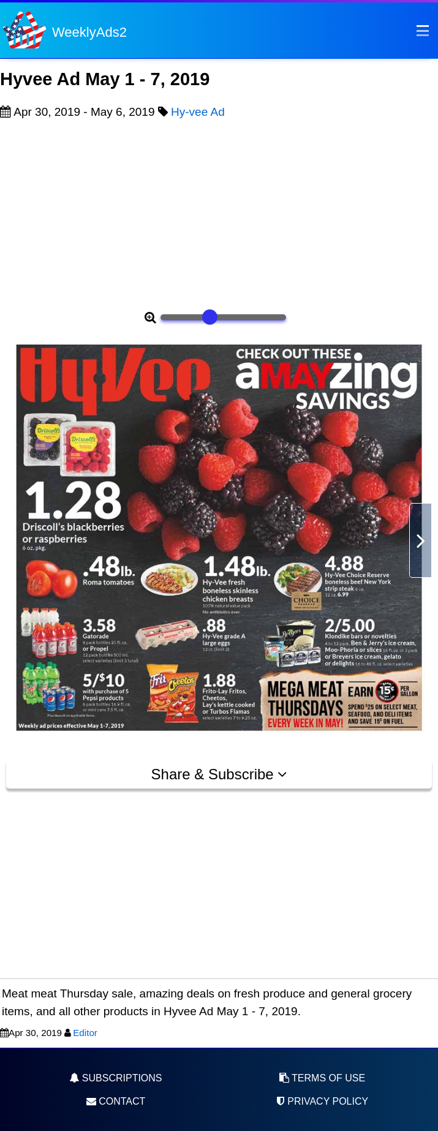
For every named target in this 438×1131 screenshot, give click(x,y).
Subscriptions (115, 1078)
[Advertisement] (219, 212)
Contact (116, 1101)
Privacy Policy (322, 1101)
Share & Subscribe (219, 774)
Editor (85, 1032)
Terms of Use (322, 1078)
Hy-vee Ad (198, 111)
